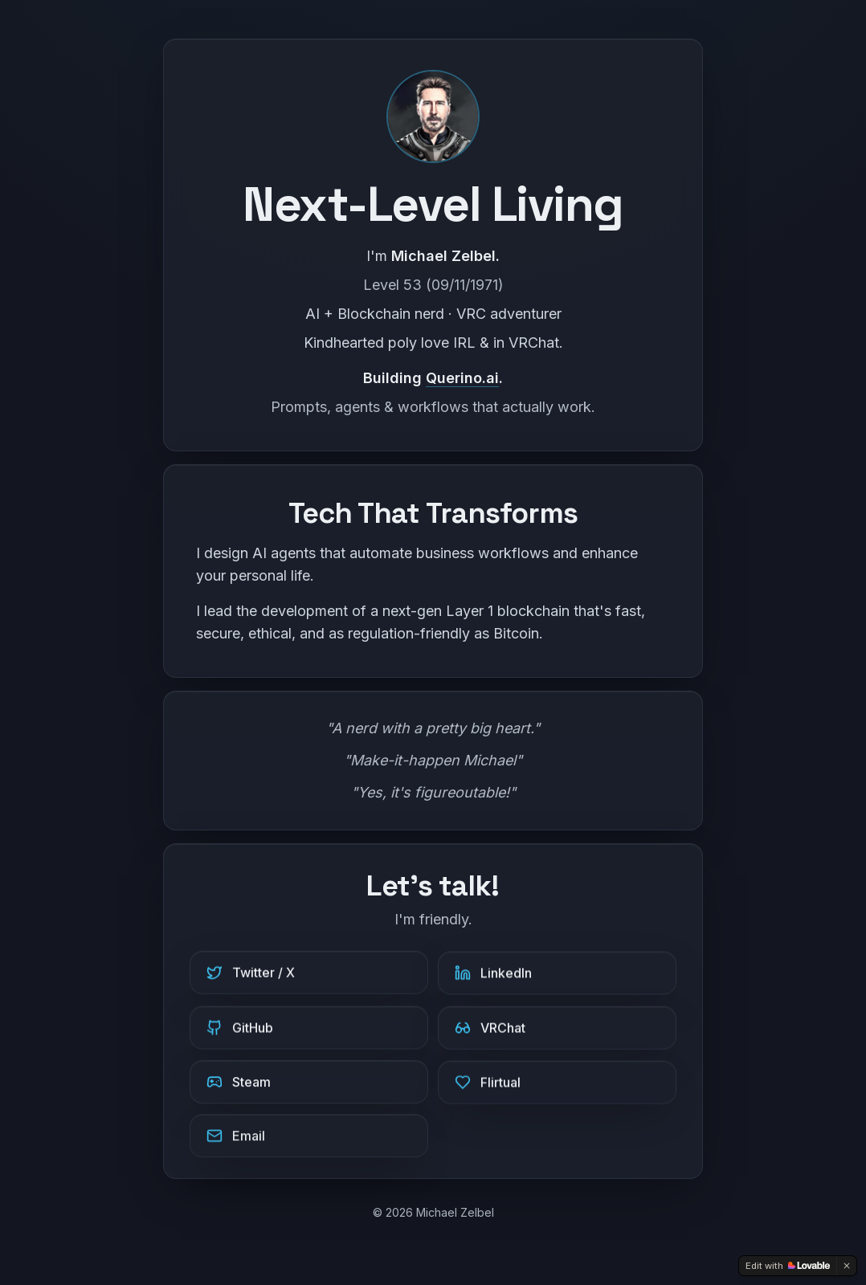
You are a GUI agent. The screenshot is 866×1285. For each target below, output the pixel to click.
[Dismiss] (846, 1265)
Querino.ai (462, 377)
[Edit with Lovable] (787, 1265)
